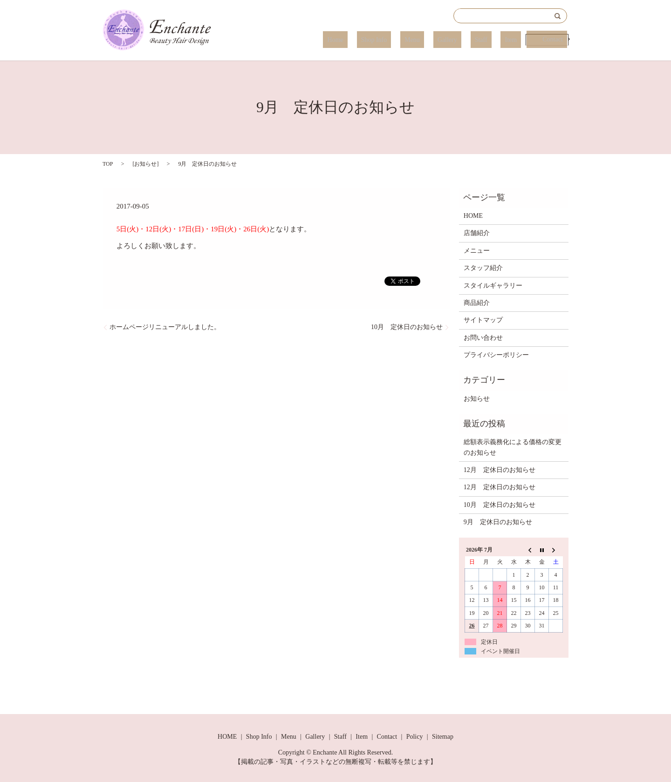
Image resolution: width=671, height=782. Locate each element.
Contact (548, 39)
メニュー (477, 250)
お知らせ (145, 164)
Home (378, 39)
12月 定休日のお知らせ (499, 469)
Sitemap (442, 736)
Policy (414, 736)
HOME (473, 215)
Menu (438, 39)
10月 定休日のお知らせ (407, 327)
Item (511, 39)
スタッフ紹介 (483, 267)
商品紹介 (477, 302)
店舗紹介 (477, 232)
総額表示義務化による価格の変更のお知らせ (512, 447)
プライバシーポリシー (496, 354)
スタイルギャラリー (493, 285)
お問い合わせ (483, 337)
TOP (108, 164)
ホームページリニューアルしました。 (165, 327)
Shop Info (409, 39)
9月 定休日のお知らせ (498, 522)
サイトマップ (483, 320)
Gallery (464, 39)
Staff (490, 39)
